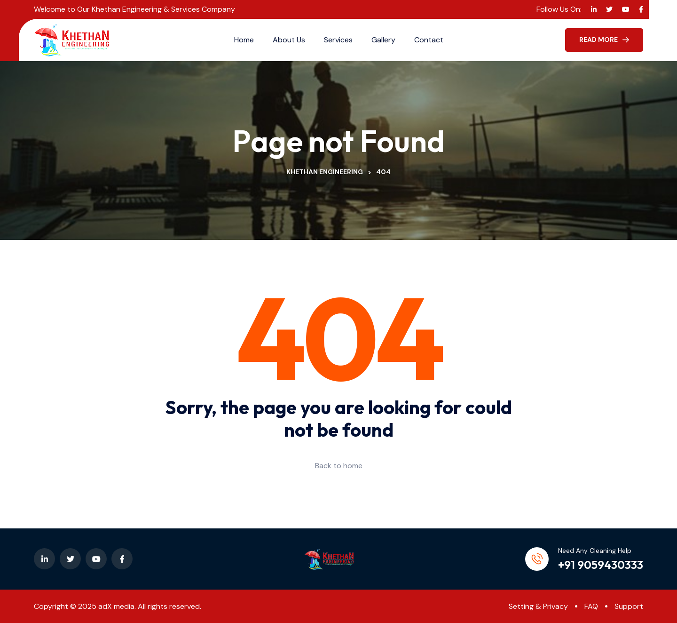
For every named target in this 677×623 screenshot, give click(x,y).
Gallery (383, 40)
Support (628, 606)
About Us (289, 40)
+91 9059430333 (600, 565)
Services (338, 40)
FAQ (591, 606)
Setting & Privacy (538, 606)
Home (244, 40)
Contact (428, 40)
